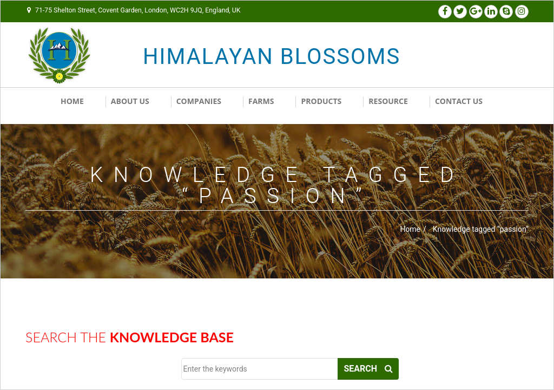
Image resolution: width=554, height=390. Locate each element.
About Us (130, 104)
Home (72, 104)
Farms (261, 104)
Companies (198, 104)
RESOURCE (388, 104)
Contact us (459, 104)
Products (321, 104)
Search (368, 373)
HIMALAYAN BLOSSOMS (230, 56)
